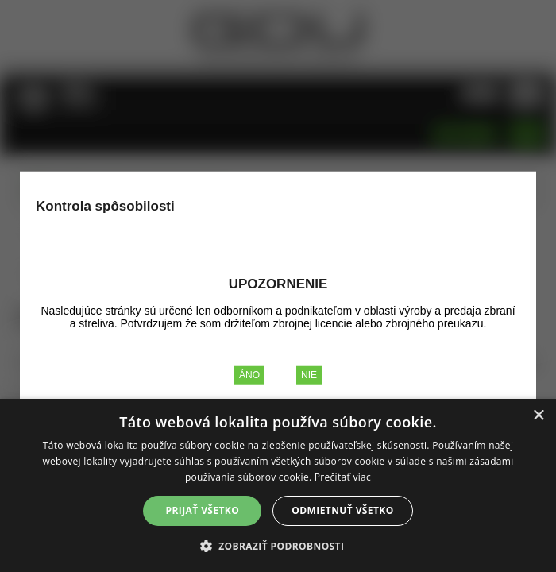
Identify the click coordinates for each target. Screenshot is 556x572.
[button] (278, 545)
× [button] (538, 416)
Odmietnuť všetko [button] (342, 510)
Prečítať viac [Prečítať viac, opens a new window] (343, 477)
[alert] (278, 485)
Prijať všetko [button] (203, 510)
